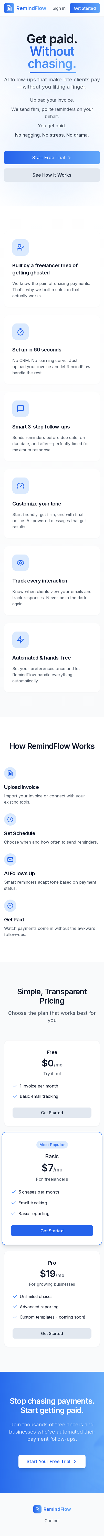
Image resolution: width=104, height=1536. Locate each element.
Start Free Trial (52, 157)
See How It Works (52, 175)
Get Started (52, 1112)
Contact (52, 1520)
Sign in (59, 8)
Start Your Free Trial (52, 1461)
